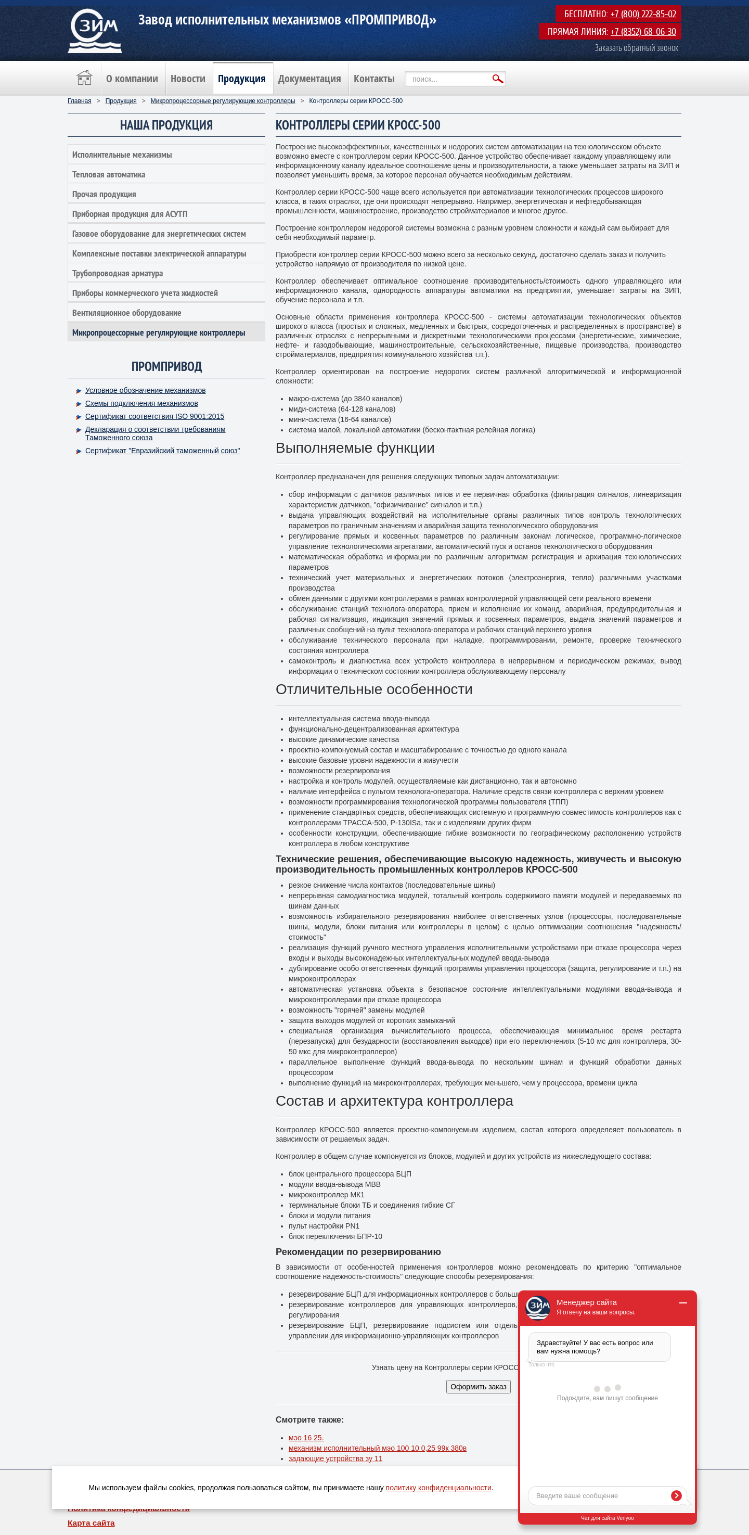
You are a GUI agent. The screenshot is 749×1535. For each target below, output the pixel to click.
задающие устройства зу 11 (335, 1458)
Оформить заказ (478, 1387)
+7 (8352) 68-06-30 (643, 32)
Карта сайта (91, 1522)
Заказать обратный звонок (636, 47)
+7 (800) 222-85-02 (643, 14)
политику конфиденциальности (439, 1487)
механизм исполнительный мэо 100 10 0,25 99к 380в (378, 1448)
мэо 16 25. (306, 1438)
